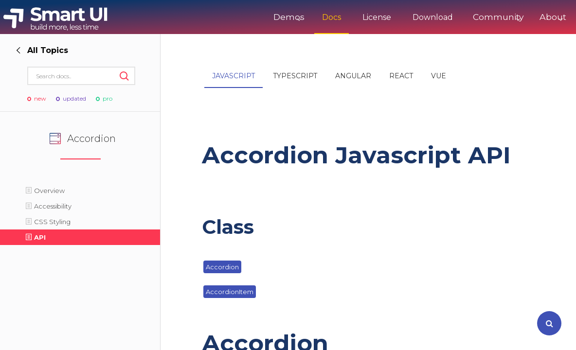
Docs (302, 17)
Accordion (222, 267)
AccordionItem (229, 292)
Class (228, 227)
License (347, 17)
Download (403, 17)
